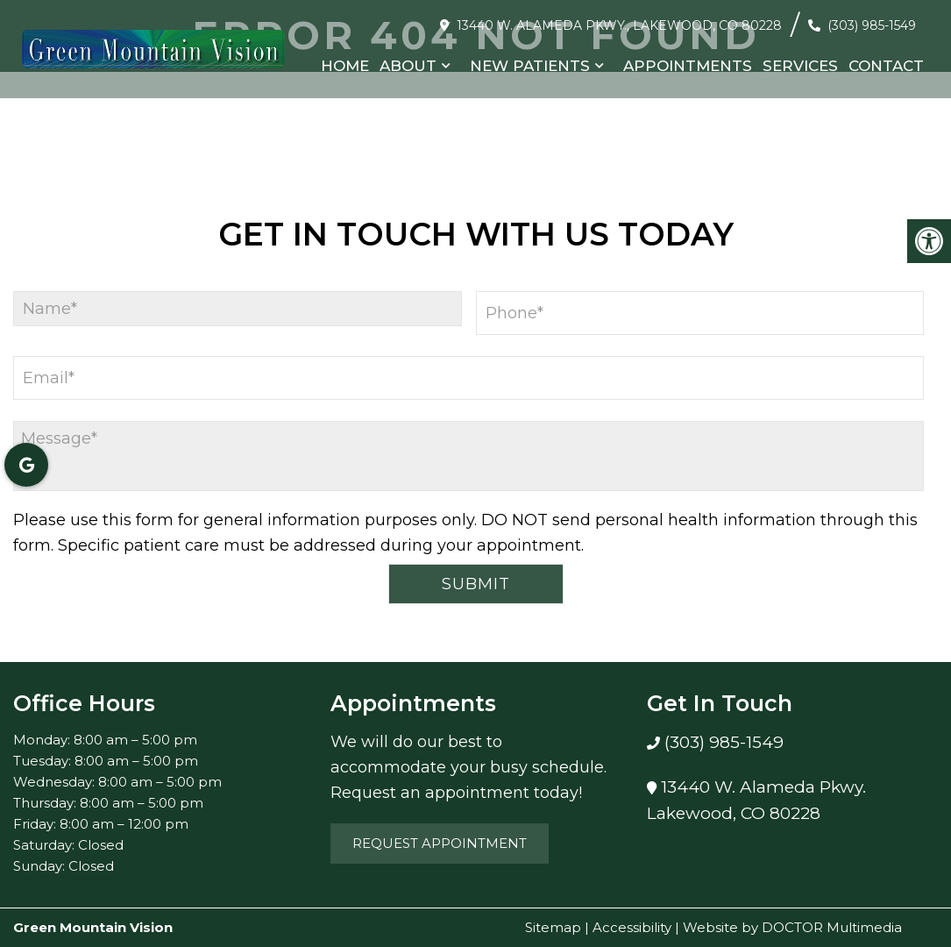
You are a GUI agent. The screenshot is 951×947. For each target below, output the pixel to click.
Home (345, 66)
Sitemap (553, 927)
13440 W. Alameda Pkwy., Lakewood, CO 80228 (619, 25)
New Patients (530, 66)
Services (800, 66)
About (408, 66)
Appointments (687, 66)
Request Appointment (439, 843)
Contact (886, 66)
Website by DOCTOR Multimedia (792, 927)
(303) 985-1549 (871, 25)
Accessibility (632, 927)
